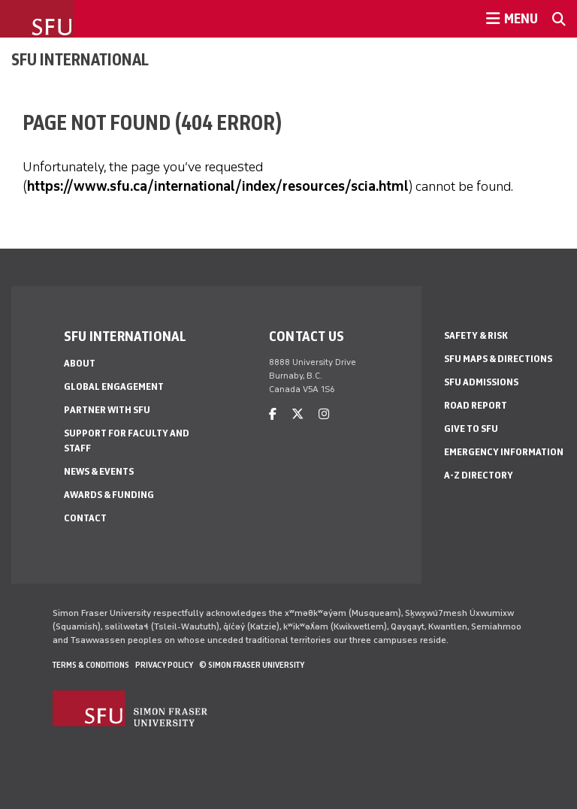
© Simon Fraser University (251, 665)
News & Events (99, 471)
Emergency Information (503, 451)
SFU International (80, 59)
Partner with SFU (107, 409)
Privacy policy (164, 665)
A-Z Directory (478, 475)
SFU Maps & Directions (498, 358)
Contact (85, 518)
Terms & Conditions (91, 665)
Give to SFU (471, 428)
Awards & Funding (109, 494)
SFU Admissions (481, 382)
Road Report (475, 405)
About (79, 363)
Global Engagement (114, 386)
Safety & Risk (476, 335)
